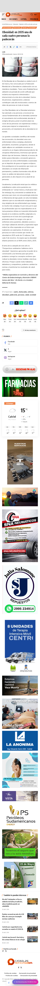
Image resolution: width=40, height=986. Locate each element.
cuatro (16, 292)
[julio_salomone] (20, 589)
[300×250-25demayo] (20, 875)
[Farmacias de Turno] (20, 387)
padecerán (13, 295)
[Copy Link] (13, 47)
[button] (4, 14)
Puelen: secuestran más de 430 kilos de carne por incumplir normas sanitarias (13, 916)
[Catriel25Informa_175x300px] (20, 646)
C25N (3, 52)
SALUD (25, 27)
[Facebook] (20, 342)
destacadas (23, 292)
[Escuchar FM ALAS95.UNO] (20, 369)
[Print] (17, 47)
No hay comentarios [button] (29, 330)
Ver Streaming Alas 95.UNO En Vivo (25, 982)
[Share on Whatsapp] (21, 303)
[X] (20, 350)
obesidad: (5, 295)
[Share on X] (10, 47)
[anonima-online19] (20, 741)
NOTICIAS (17, 27)
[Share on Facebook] (7, 47)
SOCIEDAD (32, 27)
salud (27, 295)
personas (21, 295)
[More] (20, 47)
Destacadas (7, 27)
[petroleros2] (20, 815)
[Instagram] (20, 357)
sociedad (33, 295)
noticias (30, 292)
